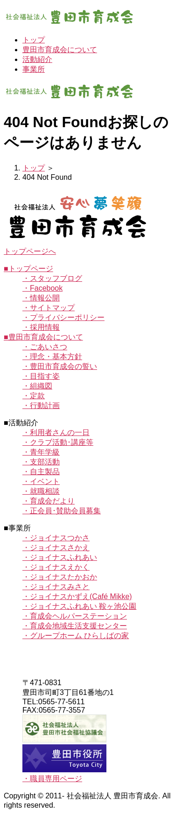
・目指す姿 (41, 376)
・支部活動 (41, 462)
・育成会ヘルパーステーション (74, 616)
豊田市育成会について (59, 50)
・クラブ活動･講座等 (57, 442)
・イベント (41, 481)
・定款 (33, 396)
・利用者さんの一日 (56, 432)
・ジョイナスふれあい (59, 557)
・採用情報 (41, 327)
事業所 (33, 69)
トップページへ (30, 251)
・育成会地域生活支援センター (74, 626)
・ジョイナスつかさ (56, 538)
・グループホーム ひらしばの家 (75, 636)
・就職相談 (41, 491)
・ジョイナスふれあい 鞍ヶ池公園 (79, 606)
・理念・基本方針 (52, 357)
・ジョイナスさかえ (56, 547)
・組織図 (37, 386)
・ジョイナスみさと (56, 587)
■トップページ (28, 268)
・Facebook (42, 288)
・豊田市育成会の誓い (59, 366)
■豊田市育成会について (43, 337)
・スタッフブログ (52, 278)
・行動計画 (41, 405)
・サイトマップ (48, 308)
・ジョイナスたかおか (59, 577)
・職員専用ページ (52, 779)
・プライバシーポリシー (63, 317)
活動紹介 (37, 59)
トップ (33, 40)
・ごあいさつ (44, 347)
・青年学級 (41, 452)
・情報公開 (41, 298)
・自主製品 (41, 472)
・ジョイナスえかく (56, 567)
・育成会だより (48, 501)
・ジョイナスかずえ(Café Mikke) (77, 596)
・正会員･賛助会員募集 (61, 511)
